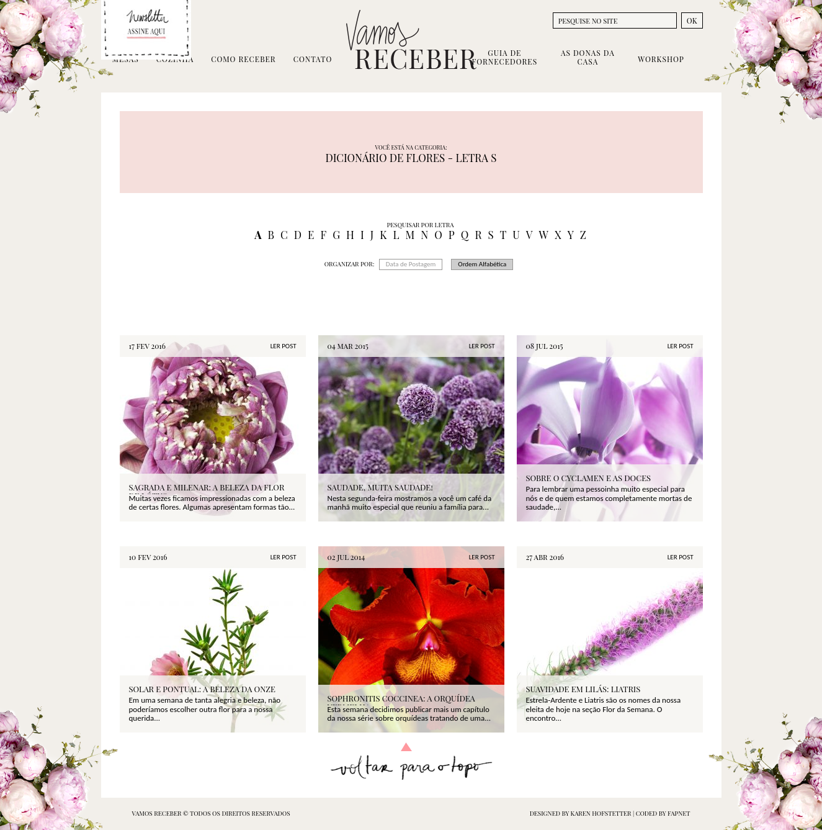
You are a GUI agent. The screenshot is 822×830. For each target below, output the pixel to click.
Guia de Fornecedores (505, 57)
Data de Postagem (411, 264)
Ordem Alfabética (482, 264)
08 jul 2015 (544, 346)
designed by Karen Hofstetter (581, 813)
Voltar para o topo (411, 761)
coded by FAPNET (663, 813)
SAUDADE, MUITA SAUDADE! (380, 487)
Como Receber (243, 59)
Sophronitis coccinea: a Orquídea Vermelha (401, 703)
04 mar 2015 (348, 346)
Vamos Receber (411, 40)
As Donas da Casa (588, 57)
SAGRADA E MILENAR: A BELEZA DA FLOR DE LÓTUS (207, 492)
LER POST (283, 346)
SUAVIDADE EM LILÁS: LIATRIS (583, 688)
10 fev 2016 (148, 557)
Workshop (661, 59)
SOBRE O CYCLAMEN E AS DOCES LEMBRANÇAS (588, 482)
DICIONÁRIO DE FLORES (385, 158)
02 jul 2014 (346, 557)
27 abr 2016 (545, 557)
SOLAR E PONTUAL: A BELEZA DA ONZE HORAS (202, 693)
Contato (313, 59)
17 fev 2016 (147, 346)
